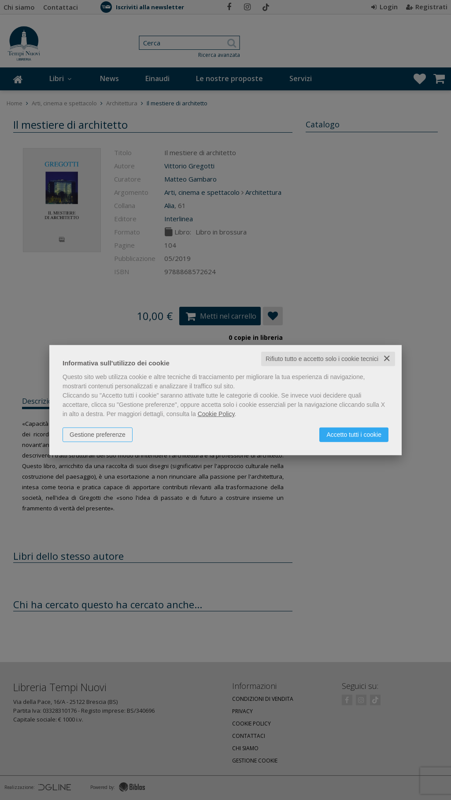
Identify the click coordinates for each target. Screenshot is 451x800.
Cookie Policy (216, 413)
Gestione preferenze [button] (98, 434)
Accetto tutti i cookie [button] (353, 434)
